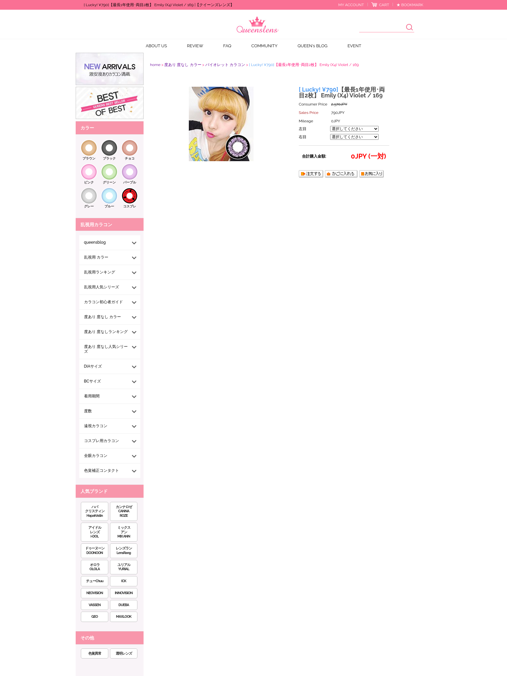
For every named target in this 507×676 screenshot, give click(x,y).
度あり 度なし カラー (102, 317)
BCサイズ (92, 381)
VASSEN (95, 605)
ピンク (89, 182)
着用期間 (92, 396)
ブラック (109, 158)
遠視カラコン (95, 426)
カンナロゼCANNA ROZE (124, 511)
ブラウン (88, 158)
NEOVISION (94, 593)
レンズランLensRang (124, 550)
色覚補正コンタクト (101, 470)
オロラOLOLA (95, 567)
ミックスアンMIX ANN (123, 532)
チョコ (130, 158)
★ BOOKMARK (409, 5)
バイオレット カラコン (225, 64)
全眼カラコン (95, 455)
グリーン (109, 182)
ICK (123, 581)
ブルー (109, 206)
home (155, 64)
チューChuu (94, 581)
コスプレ (129, 206)
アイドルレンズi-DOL (94, 532)
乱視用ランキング (99, 272)
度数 (88, 411)
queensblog (95, 242)
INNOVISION (124, 593)
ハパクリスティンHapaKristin (94, 511)
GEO (95, 617)
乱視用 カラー (96, 257)
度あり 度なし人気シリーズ (106, 349)
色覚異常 (94, 653)
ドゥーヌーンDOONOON (94, 550)
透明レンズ (124, 653)
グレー (89, 206)
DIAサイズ (93, 366)
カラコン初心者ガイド (103, 302)
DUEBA (123, 605)
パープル (129, 182)
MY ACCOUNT (351, 5)
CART (384, 5)
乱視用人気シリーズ (101, 287)
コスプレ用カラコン (101, 440)
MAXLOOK (123, 617)
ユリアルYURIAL (123, 567)
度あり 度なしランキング (106, 331)
